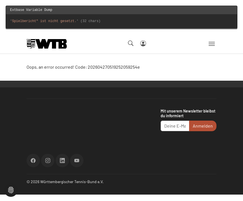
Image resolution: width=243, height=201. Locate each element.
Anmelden (203, 125)
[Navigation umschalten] (211, 44)
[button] (11, 189)
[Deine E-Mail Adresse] (175, 126)
